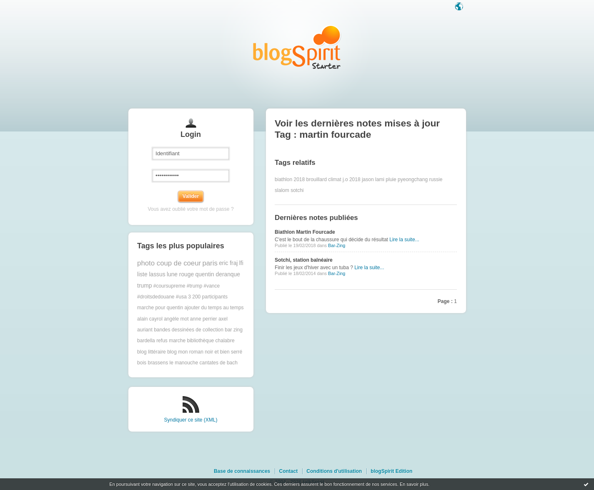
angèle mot (176, 319)
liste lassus (151, 274)
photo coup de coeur (169, 263)
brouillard (316, 179)
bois (141, 363)
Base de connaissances (242, 471)
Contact (288, 471)
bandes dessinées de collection (188, 330)
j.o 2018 (352, 179)
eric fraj (228, 263)
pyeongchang (413, 179)
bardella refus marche (161, 341)
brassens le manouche (173, 363)
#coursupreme (169, 286)
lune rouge (180, 274)
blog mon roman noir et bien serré (204, 352)
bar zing (234, 330)
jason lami (373, 179)
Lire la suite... (404, 239)
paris (209, 263)
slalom (282, 190)
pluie (391, 179)
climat (334, 179)
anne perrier (203, 319)
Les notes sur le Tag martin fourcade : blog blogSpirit (297, 47)
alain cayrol (150, 319)
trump (144, 286)
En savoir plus (414, 484)
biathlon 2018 (290, 179)
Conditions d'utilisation (334, 471)
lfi (241, 263)
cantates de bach (219, 363)
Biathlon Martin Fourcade (305, 232)
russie (435, 179)
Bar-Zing (336, 245)
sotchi (297, 190)
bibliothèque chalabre (211, 341)
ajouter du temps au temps (214, 308)
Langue (460, 7)
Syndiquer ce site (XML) (190, 420)
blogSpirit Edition (391, 471)
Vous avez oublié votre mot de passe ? (190, 209)
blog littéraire (151, 352)
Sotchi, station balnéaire (304, 260)
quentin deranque (217, 274)
